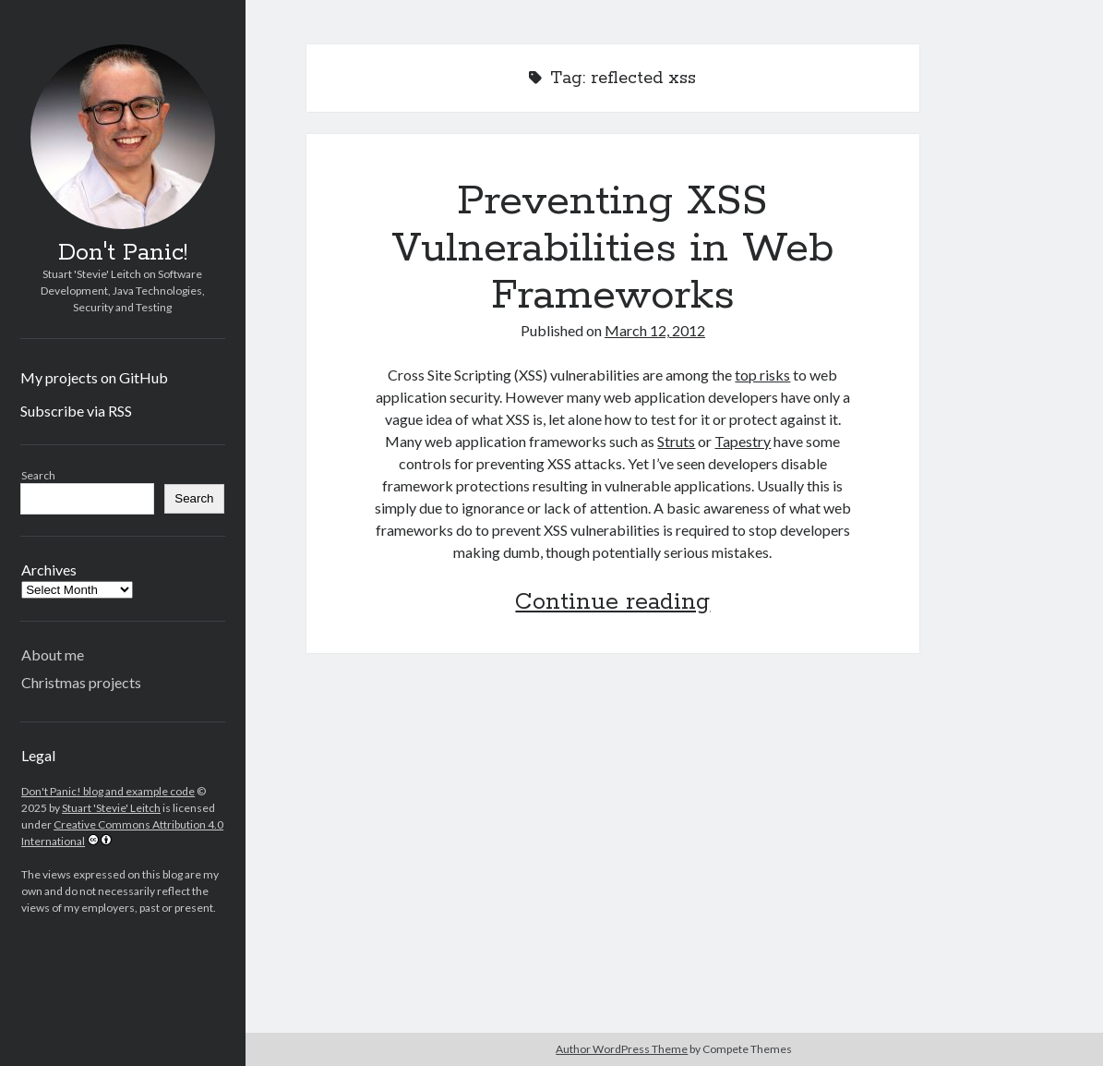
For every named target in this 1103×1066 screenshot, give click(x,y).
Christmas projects (81, 682)
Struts (676, 441)
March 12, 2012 (655, 330)
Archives (49, 569)
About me (52, 654)
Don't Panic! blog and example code (108, 791)
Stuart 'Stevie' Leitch (111, 808)
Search (38, 475)
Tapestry (742, 441)
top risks (762, 374)
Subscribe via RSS (76, 410)
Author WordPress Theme (622, 1049)
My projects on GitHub (94, 377)
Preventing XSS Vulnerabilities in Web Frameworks (612, 248)
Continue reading (612, 602)
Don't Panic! (122, 253)
